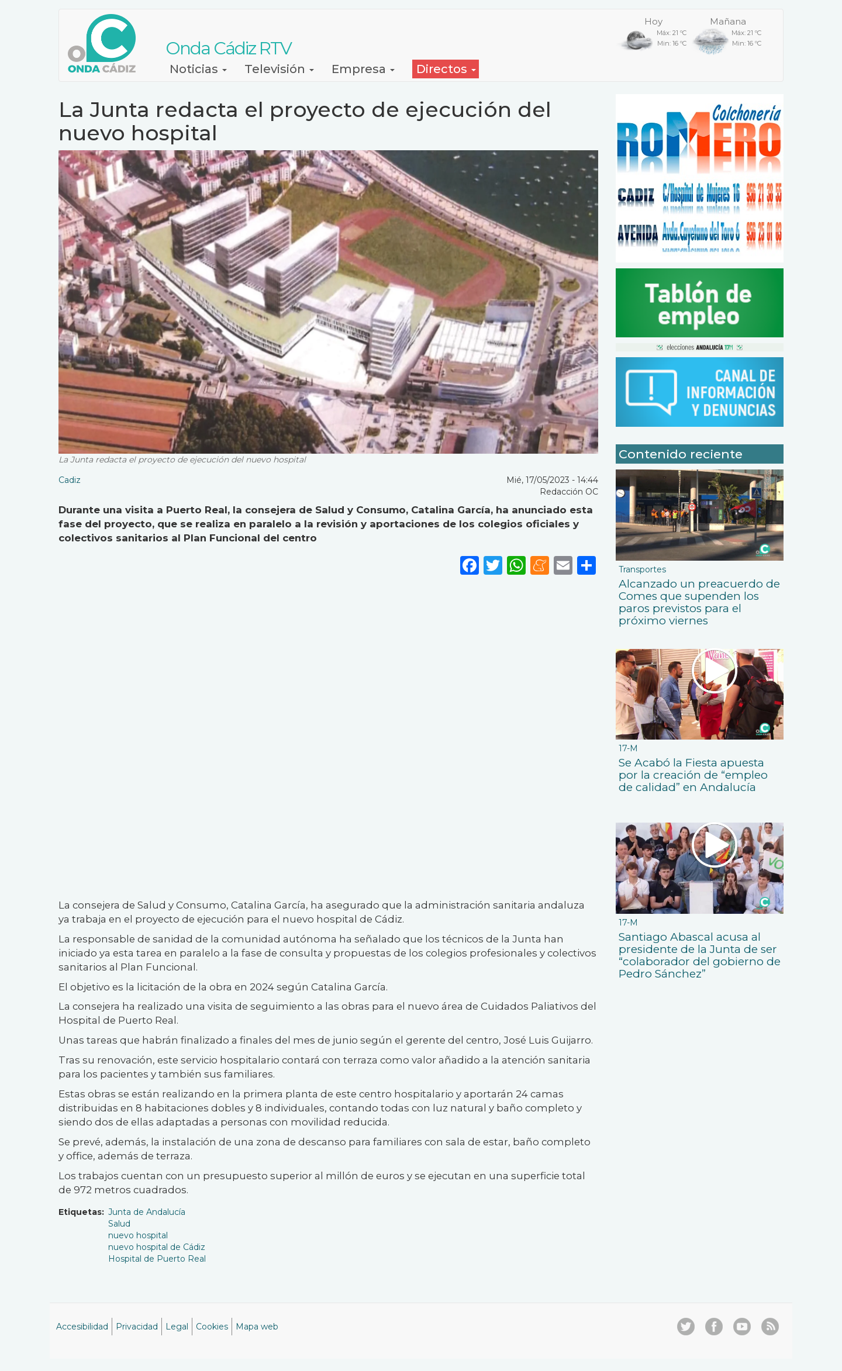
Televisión (279, 69)
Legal (176, 1326)
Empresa (363, 69)
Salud (119, 1223)
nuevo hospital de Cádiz (156, 1247)
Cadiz (69, 480)
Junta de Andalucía (146, 1212)
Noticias (198, 69)
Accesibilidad (82, 1326)
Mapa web (257, 1326)
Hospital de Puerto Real (157, 1258)
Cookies (212, 1326)
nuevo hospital (138, 1235)
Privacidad (137, 1326)
